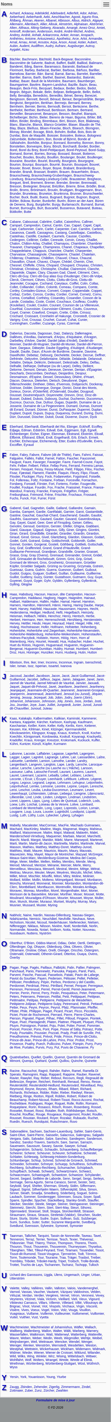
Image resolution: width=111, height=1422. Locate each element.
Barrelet (82, 74)
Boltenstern (36, 139)
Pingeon (82, 1018)
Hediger (35, 612)
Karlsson (56, 722)
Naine (27, 915)
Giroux (35, 537)
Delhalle (15, 366)
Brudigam (66, 190)
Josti (97, 701)
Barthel (48, 77)
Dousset (15, 395)
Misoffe (47, 876)
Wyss (13, 1367)
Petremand (70, 1004)
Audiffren (37, 46)
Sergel (76, 1178)
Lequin (83, 786)
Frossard (90, 494)
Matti (27, 850)
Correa (15, 298)
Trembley (16, 1261)
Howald (53, 641)
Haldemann (30, 601)
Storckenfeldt (71, 1211)
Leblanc (75, 775)
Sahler (78, 1131)
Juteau (47, 708)
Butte (27, 212)
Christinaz (32, 269)
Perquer (80, 985)
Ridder (44, 1092)
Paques (71, 971)
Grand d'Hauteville (66, 548)
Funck (24, 498)
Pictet (14, 1015)
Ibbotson (16, 662)
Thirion (51, 1243)
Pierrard (56, 1015)
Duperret (83, 409)
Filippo (78, 469)
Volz (64, 1310)
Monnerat (43, 883)
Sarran (74, 1142)
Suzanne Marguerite (65, 1222)
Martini (74, 843)
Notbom (55, 929)
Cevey (80, 240)
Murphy (71, 901)
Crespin (52, 312)
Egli (83, 430)
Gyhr (47, 580)
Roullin (97, 1114)
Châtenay (16, 258)
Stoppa (55, 1211)
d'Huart (89, 377)
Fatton (60, 458)
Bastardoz (74, 77)
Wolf (28, 1360)
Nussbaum (17, 933)
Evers (98, 441)
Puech (40, 1044)
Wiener (39, 1352)
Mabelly (15, 825)
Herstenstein (93, 619)
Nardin (37, 915)
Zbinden (26, 1387)
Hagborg (49, 598)
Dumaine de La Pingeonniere (43, 406)
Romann (92, 1103)
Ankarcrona (50, 35)
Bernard (73, 103)
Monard (80, 880)
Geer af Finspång (58, 522)
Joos (77, 701)
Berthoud (43, 110)
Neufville (65, 919)
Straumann (17, 1215)
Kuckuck (84, 740)
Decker (76, 355)
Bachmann (29, 59)
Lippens (25, 801)
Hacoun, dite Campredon (65, 594)
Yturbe (61, 1377)
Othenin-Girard (51, 954)
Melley (56, 861)
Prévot (47, 1036)
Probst (79, 1040)
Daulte (25, 351)
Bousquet (81, 164)
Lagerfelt (72, 753)
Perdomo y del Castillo (78, 982)
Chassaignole (37, 254)
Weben (26, 1338)
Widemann (83, 1349)
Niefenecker (77, 922)
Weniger (15, 1345)
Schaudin (51, 1149)
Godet (14, 541)
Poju (52, 1025)
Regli (80, 1078)
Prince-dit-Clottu (85, 1036)
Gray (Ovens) (38, 555)
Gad (26, 508)
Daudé (14, 351)
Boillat (71, 132)
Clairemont (78, 269)
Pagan (14, 967)
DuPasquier (67, 409)
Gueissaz (16, 570)
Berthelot (16, 110)
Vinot (26, 1306)
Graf (20, 548)
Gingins (81, 530)
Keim (42, 725)
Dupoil (27, 413)
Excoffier (16, 445)
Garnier (69, 511)
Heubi (36, 623)
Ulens (58, 1275)
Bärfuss (81, 70)
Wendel (74, 1341)
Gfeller (67, 526)
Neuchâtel (49, 919)
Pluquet (88, 1022)
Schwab (34, 1171)
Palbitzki (59, 967)
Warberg (78, 1331)
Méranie (53, 865)
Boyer (47, 168)
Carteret (98, 229)
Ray (36, 1078)
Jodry (68, 697)
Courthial (16, 309)
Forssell (29, 484)
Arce (75, 38)
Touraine (51, 1257)
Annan (74, 35)
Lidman (52, 793)
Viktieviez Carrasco (23, 1302)
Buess (43, 197)
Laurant (64, 772)
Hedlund (48, 612)
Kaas (13, 718)
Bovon (36, 168)
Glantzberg (58, 537)
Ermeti (93, 437)
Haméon (88, 601)
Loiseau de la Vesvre (53, 804)
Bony (47, 146)
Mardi (25, 840)
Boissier (52, 135)
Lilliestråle (17, 797)
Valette (15, 1288)
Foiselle (94, 476)
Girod (25, 537)
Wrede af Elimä (81, 1360)
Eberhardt (31, 426)
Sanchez (61, 1138)
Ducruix (28, 402)
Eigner (45, 434)
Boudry (40, 157)
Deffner (100, 355)
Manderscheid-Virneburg (27, 836)
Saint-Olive (17, 1135)
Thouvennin (58, 1246)
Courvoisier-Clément (56, 309)
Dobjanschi (79, 384)
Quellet (36, 1057)
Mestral (61, 869)
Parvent (15, 975)
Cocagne (31, 283)
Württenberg (35, 1363)
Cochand (46, 283)
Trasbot (83, 1257)
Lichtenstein (37, 793)
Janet (90, 679)
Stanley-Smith (76, 1200)
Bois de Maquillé (33, 135)
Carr (74, 229)
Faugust (15, 462)
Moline (76, 876)
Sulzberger (88, 1218)
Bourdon (30, 161)
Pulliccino (53, 1044)
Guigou (26, 573)
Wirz (51, 1356)
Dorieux (15, 391)
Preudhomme (19, 1036)
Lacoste (29, 753)
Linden (47, 797)
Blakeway (92, 121)
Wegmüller (71, 1338)
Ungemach (71, 1275)
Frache (59, 487)
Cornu (97, 294)
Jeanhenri (81, 686)
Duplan (96, 409)
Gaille (50, 508)
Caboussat (30, 221)
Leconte (15, 779)
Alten (13, 27)
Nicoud (42, 922)
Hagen (62, 598)
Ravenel (94, 1074)
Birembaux (50, 121)
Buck (24, 197)
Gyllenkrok (88, 580)
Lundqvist (77, 811)
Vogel (45, 1310)
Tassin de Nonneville (65, 1236)
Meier (23, 861)
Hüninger (33, 652)
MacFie (63, 825)
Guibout (90, 570)
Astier (82, 42)
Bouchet (15, 157)
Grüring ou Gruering (61, 566)
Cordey (50, 294)
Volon (55, 1310)
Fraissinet (73, 487)
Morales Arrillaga (84, 887)
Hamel (75, 601)
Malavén (82, 832)
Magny (83, 829)
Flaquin (63, 473)
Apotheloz (64, 38)
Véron (75, 1295)
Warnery (92, 1331)
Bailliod (82, 63)
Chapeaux (81, 247)
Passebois (55, 975)
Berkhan (47, 103)
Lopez (58, 808)
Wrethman (17, 1363)
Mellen (45, 861)
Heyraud (58, 623)
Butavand (83, 208)
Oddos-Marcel (46, 943)
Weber (36, 1338)
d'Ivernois (63, 384)
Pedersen (55, 978)
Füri (33, 498)
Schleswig (31, 1157)
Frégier (83, 491)
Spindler (27, 1200)
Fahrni (86, 455)
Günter (48, 577)
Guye (98, 577)
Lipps (36, 801)
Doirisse (15, 388)
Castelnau (17, 236)
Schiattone (74, 1153)
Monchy (15, 883)
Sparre (14, 1200)
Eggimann (71, 430)
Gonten (27, 544)
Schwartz (47, 1171)
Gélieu (87, 522)
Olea (66, 946)
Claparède (17, 272)
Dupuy (49, 413)
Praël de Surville (82, 1033)
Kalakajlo (25, 718)
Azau (25, 49)
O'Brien (29, 943)
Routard (42, 1118)
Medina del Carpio (83, 858)
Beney (78, 95)
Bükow (25, 201)
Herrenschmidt (55, 619)
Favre (66, 462)
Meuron (27, 872)
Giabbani (92, 526)
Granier (79, 551)
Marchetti (94, 836)
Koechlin (16, 736)
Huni (21, 652)
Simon (92, 1189)
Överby (15, 957)
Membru (68, 861)
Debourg (46, 355)
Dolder (27, 388)
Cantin (57, 225)
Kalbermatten (42, 718)
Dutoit (49, 417)
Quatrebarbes (19, 1057)
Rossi (39, 1111)
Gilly (61, 530)
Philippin (35, 1011)
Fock (48, 476)
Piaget (47, 1011)
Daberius (16, 333)
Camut (46, 225)
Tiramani (71, 1250)
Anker (64, 35)
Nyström (45, 933)
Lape (60, 764)
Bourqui (27, 164)
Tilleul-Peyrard (45, 1250)
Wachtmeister (19, 1327)
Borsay (51, 153)
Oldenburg (54, 946)
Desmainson (18, 377)
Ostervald (16, 954)
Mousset (76, 898)
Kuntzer (25, 744)
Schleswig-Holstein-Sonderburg (62, 1157)
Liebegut (66, 793)
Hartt (13, 609)
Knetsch (74, 733)
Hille (89, 623)
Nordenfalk (79, 926)
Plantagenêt (36, 1022)
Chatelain (88, 254)
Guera (29, 570)
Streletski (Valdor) (63, 1215)
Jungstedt (64, 705)
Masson (15, 847)
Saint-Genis (93, 1131)
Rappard (55, 1074)
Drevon (69, 395)
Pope (55, 1029)
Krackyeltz (94, 736)
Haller (55, 601)
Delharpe (29, 366)
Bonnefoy (74, 143)
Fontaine (45, 480)
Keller (51, 725)
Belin (48, 92)
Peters (14, 996)
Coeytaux (61, 283)
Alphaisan (81, 24)
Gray (24, 555)
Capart (76, 225)
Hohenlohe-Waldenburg (26, 634)
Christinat (16, 269)
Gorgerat (40, 544)
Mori (84, 890)
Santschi (53, 1142)
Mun (13, 901)
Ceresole (57, 240)
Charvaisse (18, 254)
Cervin (69, 240)
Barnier (30, 74)
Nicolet (30, 922)
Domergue (41, 388)
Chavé (30, 261)
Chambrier (78, 243)
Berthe (93, 106)
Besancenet (33, 113)
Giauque (25, 530)
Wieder (27, 1352)
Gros (43, 562)
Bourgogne (86, 161)
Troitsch (73, 1261)
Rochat (98, 1100)
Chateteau (32, 258)
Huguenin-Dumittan (38, 649)
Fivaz (13, 473)
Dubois (38, 398)
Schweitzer (59, 1175)
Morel (55, 890)
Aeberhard (17, 17)
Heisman (16, 616)
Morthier (66, 894)
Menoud (27, 865)
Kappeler (29, 722)
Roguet (60, 1103)
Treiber (95, 1257)
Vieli (74, 1299)
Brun (98, 190)
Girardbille (37, 533)
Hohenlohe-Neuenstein (83, 630)
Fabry (24, 455)
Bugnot (94, 197)
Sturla (23, 1218)
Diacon (15, 380)
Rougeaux (54, 1114)
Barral (49, 74)
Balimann (95, 63)
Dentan (80, 369)
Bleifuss (32, 128)
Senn (66, 1178)
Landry (82, 761)
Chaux (73, 258)
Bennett (32, 99)
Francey (29, 491)
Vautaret (52, 1292)
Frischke (61, 494)
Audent (25, 46)
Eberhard (16, 426)
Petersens (28, 996)
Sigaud (15, 1189)
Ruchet (93, 1118)
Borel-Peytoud (77, 150)
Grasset (92, 551)
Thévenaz (86, 1239)
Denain (41, 369)
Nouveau (88, 929)
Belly (13, 95)
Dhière (77, 377)
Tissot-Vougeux (48, 1254)
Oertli (81, 943)
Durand (77, 413)
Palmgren (93, 967)
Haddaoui (35, 598)
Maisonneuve (32, 832)
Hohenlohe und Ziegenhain (46, 630)
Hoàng (14, 627)
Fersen (15, 469)
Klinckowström (20, 733)
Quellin (48, 1057)
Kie (24, 729)
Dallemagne (83, 333)
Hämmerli (44, 605)
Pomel (80, 1025)
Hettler (25, 623)
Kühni (14, 744)
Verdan (27, 1295)
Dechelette (61, 355)
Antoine (30, 38)
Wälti (67, 1331)
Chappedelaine (20, 251)
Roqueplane (18, 1107)
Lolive (74, 804)
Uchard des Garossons (26, 1275)
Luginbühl (62, 811)
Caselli (30, 232)
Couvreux (90, 309)
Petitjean (93, 996)
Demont (29, 369)
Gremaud (56, 555)
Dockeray (95, 384)
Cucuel (61, 320)
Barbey (30, 70)
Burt (40, 208)
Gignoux (51, 530)
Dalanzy (67, 333)
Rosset (29, 1111)
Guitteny (26, 577)
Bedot (92, 88)
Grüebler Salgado (33, 566)
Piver (23, 1022)
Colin (84, 283)
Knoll (85, 733)
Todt (81, 1254)
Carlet (49, 229)
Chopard (52, 265)
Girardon (92, 533)
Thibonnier (17, 1243)
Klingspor (38, 733)
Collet (14, 287)
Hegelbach (71, 612)
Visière (15, 1310)
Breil (26, 182)
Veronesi (87, 1295)
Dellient (88, 366)
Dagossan (45, 333)
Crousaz (35, 320)
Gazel (31, 522)
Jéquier (97, 694)
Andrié (25, 35)
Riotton (39, 1096)
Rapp (43, 1074)
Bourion (15, 164)
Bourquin (41, 164)
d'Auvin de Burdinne (55, 351)
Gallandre (76, 508)
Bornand (16, 153)
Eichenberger (19, 434)
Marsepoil (81, 840)
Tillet (29, 1250)
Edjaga (15, 430)
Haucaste (50, 609)
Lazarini (41, 775)
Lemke (34, 786)
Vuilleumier (62, 1313)
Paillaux (46, 967)
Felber (22, 465)
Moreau (29, 890)
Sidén (74, 1186)
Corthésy (42, 298)
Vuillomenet (80, 1313)
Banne (38, 66)
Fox (50, 487)
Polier (70, 1025)
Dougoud (86, 391)
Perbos (56, 982)
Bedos (81, 88)
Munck (22, 901)
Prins (61, 1040)
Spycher (40, 1200)
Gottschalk (95, 544)
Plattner (63, 1022)
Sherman (50, 1186)
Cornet (73, 294)
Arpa (53, 42)
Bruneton (45, 193)
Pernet (69, 985)
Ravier (14, 1078)
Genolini (15, 526)
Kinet (45, 729)
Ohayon (39, 946)
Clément (83, 272)
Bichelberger (18, 117)
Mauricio (50, 850)
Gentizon (42, 526)
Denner (68, 369)
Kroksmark (68, 740)
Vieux (83, 1299)
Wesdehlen (76, 1345)
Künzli (36, 744)
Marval (100, 843)
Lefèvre (83, 779)
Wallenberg (32, 1331)
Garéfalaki (54, 511)
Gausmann (30, 519)
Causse (71, 236)
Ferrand (74, 465)
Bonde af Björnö (64, 139)
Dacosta (30, 333)
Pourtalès (26, 1033)
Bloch (67, 128)
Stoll (45, 1211)
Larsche (26, 768)
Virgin (80, 1306)
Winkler (41, 1356)
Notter (76, 929)
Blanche (25, 124)
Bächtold (45, 59)
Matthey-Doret (59, 847)
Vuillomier (97, 1313)
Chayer (55, 261)
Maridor (47, 840)
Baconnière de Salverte (26, 63)
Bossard (63, 153)
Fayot (98, 462)
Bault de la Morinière (45, 81)
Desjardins (66, 373)
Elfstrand (28, 437)
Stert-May (62, 1207)
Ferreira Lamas (92, 465)
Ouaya (81, 954)
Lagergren (87, 753)
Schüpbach (85, 1167)
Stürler (33, 1218)
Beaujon (15, 88)
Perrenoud (32, 989)
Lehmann (64, 782)
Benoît (43, 99)
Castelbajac (77, 232)
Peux (23, 1007)
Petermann (96, 993)
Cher (89, 261)
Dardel (41, 340)
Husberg (70, 652)
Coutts (77, 309)
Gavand (70, 519)
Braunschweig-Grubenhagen (52, 175)
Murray (83, 901)
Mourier (62, 898)
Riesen (89, 1092)
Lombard (86, 804)
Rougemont (71, 1114)
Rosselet (16, 1111)
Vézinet (30, 1299)
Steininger (96, 1204)
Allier (43, 24)
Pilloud (70, 1018)
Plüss (99, 1022)
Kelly (60, 725)
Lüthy (31, 815)
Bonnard (60, 143)
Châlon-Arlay (31, 243)
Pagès (34, 967)
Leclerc (88, 775)
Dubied (26, 398)
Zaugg (14, 1387)
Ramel (76, 1071)
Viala (40, 1299)
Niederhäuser (58, 922)
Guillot (14, 577)
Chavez (42, 261)
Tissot (99, 1250)
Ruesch (27, 1121)
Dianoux (27, 380)
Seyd (26, 1186)
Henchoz (54, 616)
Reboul (56, 1078)
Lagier (25, 757)
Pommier (93, 1025)
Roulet (86, 1114)
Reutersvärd (70, 1085)
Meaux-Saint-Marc (23, 858)
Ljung (45, 801)
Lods (96, 801)
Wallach (90, 1327)
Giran (13, 533)
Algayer (97, 20)
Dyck (93, 417)
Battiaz (15, 81)
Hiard (70, 623)
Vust (35, 1317)
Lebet (65, 775)
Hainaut (89, 598)
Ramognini (30, 1074)
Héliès (41, 616)
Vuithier (24, 1317)
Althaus (24, 27)
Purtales (28, 1047)
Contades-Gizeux (33, 290)
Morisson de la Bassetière (28, 894)
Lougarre (16, 811)
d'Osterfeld (40, 391)
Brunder (15, 193)
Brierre (71, 186)
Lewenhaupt (18, 793)
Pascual (40, 975)
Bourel (42, 161)
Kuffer (95, 740)
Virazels (54, 1306)
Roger (48, 1103)
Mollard (15, 880)
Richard (85, 1089)
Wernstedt (59, 1345)
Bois (81, 132)
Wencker (61, 1341)
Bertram (73, 110)
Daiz (57, 333)
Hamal (64, 601)
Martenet (96, 840)
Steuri (74, 1207)
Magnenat (70, 829)
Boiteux (80, 135)
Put (56, 1047)
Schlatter (16, 1157)
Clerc (95, 272)
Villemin (54, 1302)
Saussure (33, 1146)
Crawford (38, 312)
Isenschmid (93, 662)
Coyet (14, 312)
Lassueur (16, 772)
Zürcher (48, 1390)
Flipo (84, 473)
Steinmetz (17, 1207)
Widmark (98, 1349)
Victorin (51, 1299)
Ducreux (16, 402)
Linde (37, 797)
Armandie (95, 38)
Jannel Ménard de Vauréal (55, 683)
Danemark (45, 337)
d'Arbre (30, 340)
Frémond (36, 494)
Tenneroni (17, 1239)
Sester (82, 1182)
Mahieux (96, 829)
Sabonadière (19, 1131)
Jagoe (56, 679)
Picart (68, 1011)
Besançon (50, 113)
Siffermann (87, 1186)
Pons (37, 1029)
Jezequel (40, 697)
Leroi (13, 790)
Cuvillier (35, 323)
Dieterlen (41, 380)
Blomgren (92, 128)
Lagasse (58, 753)
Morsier (53, 894)
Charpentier (83, 251)
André (58, 31)
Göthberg (66, 544)
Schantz (37, 1149)
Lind (29, 797)
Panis (30, 971)
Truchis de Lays (31, 1265)
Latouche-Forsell (46, 772)
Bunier (36, 201)
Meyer (50, 872)
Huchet (98, 641)
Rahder (54, 1071)
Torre (13, 1257)
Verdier (39, 1295)
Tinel (60, 1250)
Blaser (73, 124)
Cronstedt (80, 316)
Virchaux (68, 1306)
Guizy (38, 577)
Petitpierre (47, 1000)
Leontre (60, 786)
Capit (97, 225)
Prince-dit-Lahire (44, 1040)
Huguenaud (54, 645)
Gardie (41, 511)
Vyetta (43, 1317)
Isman (21, 666)
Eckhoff (84, 426)
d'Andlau (30, 337)
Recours (69, 1078)
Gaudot (96, 515)
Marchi (14, 840)
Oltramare (17, 950)
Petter (14, 1007)
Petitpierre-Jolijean (23, 1004)
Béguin (26, 92)
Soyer (87, 1197)
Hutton (92, 652)
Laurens (78, 772)
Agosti (76, 17)
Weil (34, 1341)
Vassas (27, 1292)
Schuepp (61, 1164)
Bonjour (46, 143)
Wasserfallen (19, 1334)
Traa (62, 1257)
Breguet (15, 182)
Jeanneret (67, 690)
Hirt (96, 623)
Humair (69, 649)
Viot (44, 1306)
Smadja (36, 1193)
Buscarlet (51, 208)
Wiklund (80, 1352)
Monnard (28, 883)
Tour (41, 1257)
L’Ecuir (27, 779)
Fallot (39, 458)
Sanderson (94, 1138)
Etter (62, 441)
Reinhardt (59, 1081)
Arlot (83, 38)
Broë (101, 186)
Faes (76, 455)
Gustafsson (63, 577)
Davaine (77, 351)
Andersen (29, 31)
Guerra (52, 570)
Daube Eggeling (57, 348)
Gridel (97, 555)
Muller (99, 898)
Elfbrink (15, 437)
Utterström (17, 1278)
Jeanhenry (96, 686)
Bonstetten (17, 146)
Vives (25, 1310)
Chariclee (55, 251)
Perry (45, 993)
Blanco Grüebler (55, 124)
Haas (13, 594)
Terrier (40, 1239)
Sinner (14, 1193)
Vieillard (63, 1299)
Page (24, 967)
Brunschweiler (93, 193)
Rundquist (41, 1121)
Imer (41, 662)
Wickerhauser (49, 1349)
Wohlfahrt (16, 1360)
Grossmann (74, 562)
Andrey (15, 35)
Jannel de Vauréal (22, 683)
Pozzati (53, 1033)
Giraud (14, 537)
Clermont (26, 280)
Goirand (34, 541)
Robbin (60, 1096)
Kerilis (70, 725)
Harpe (99, 605)
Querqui (27, 1061)
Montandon (73, 883)
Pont (46, 1029)
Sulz (76, 1218)
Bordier (94, 146)
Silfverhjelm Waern (45, 1189)
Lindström (89, 797)
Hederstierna (19, 612)
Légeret (96, 779)
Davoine (90, 351)
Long (48, 808)
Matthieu (16, 850)
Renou (85, 1081)
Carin (39, 229)
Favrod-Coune (82, 462)
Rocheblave (18, 1103)
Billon (13, 121)
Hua (63, 641)
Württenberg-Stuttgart (60, 1363)
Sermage (16, 1182)
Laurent (90, 772)
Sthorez (86, 1207)
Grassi (14, 555)
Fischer (99, 469)
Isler (13, 666)
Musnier (15, 905)
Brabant (68, 168)
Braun (94, 172)
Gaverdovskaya (89, 519)
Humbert (82, 649)
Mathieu (28, 847)
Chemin (79, 261)
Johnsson (48, 701)
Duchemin (78, 398)
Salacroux (67, 1135)
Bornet (28, 153)
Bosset (76, 153)
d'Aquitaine (74, 337)
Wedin (47, 1338)
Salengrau (83, 1135)
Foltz (34, 480)
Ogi (29, 946)
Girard (23, 533)
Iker (33, 662)
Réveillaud (88, 1085)
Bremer (49, 182)
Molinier (88, 876)
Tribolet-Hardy (46, 1261)
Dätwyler (38, 348)
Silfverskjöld (68, 1189)
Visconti (91, 1306)
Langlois (49, 764)
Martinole (87, 843)
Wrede (63, 1360)
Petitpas (32, 1000)
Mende (81, 861)
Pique (14, 1022)
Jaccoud (16, 676)
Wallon (46, 1331)
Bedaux (59, 88)
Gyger (38, 580)
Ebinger (72, 426)
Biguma (80, 117)
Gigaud (38, 530)
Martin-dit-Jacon (40, 843)
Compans (79, 287)
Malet (94, 832)
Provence (16, 1044)
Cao (67, 225)
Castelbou (94, 232)
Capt (13, 229)
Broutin (53, 190)
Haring (67, 605)
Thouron (16, 1246)
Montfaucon (45, 887)
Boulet (81, 157)
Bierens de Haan (61, 117)
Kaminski (73, 718)
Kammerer (89, 718)
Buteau (97, 208)
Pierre (68, 1015)
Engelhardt (62, 437)
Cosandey (58, 298)
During (88, 413)
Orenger (63, 950)
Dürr (13, 417)
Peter (83, 993)
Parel (82, 971)
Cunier (82, 320)
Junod (87, 705)
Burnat (99, 204)
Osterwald (32, 954)
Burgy (56, 204)
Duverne (71, 417)
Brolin (14, 190)
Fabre (14, 455)
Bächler (15, 59)
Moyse (88, 898)
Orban (42, 950)
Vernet (64, 1295)
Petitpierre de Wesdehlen (74, 1000)
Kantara (15, 722)
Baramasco (52, 66)
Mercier (66, 865)
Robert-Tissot (60, 1100)
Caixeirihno (72, 221)
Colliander (27, 287)
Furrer (42, 498)
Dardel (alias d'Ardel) (62, 340)
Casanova (17, 232)
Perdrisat (32, 985)
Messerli (48, 869)
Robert (71, 1096)
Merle (77, 865)
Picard (58, 1011)
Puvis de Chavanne (74, 1047)
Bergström (32, 103)
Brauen (64, 172)
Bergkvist (16, 103)
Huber (87, 641)
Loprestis (70, 808)
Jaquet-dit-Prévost (34, 686)
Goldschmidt (60, 541)
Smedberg (51, 1193)
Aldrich (86, 20)
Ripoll (49, 1096)
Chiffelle (29, 265)
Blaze (21, 128)
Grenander (72, 555)
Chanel (67, 247)
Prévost (36, 1036)
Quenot (59, 1057)
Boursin (67, 164)
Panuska (58, 971)
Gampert (28, 511)
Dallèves (16, 337)
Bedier (70, 88)
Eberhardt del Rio (52, 426)
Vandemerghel (87, 1288)
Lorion (83, 808)
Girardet (52, 533)
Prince (67, 1036)
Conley (15, 290)
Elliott (40, 437)
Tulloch (94, 1265)
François (56, 491)
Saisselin (52, 1135)
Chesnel (15, 265)
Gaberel (15, 508)
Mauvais (85, 850)
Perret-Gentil (60, 989)
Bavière (35, 84)
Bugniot (69, 197)
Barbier (56, 70)
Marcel (81, 836)
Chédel (67, 261)
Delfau (94, 362)
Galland (61, 508)
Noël (67, 926)
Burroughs (28, 208)
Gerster (56, 526)
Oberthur (16, 943)
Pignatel (28, 1018)
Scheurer (58, 1153)
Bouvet (94, 164)
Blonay (14, 132)
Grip (79, 559)
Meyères (63, 872)
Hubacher (74, 641)
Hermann (28, 619)
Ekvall (98, 434)
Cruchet (48, 320)
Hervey (15, 623)
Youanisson (36, 1377)
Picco (78, 1011)
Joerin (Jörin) (83, 697)
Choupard (67, 265)
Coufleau (79, 301)
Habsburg (26, 594)
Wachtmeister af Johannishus (51, 1327)
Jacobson (43, 676)
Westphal (16, 1349)
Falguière (16, 458)
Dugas (59, 402)
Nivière (57, 926)
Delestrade (70, 362)
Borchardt (70, 146)
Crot (25, 320)
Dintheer (39, 384)
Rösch (56, 1107)
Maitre (47, 832)
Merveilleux (18, 869)
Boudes (28, 157)
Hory (30, 641)
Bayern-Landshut (54, 84)
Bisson (71, 121)
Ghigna (79, 526)
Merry (87, 865)
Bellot (96, 92)
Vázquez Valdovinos (74, 1292)
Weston (91, 1345)
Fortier (74, 484)
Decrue (88, 355)
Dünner (42, 409)
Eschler (15, 441)
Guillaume (77, 573)
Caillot (58, 221)
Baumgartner (19, 84)
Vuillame (32, 1313)
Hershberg (74, 619)
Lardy (70, 764)
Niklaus (33, 926)
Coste (40, 301)
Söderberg (67, 1193)
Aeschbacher (61, 17)
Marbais (68, 836)
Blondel (26, 132)
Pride (58, 1036)
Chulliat (63, 269)
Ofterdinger (17, 946)
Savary (47, 1146)
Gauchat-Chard (47, 515)
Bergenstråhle (83, 99)
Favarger (39, 462)
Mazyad (81, 854)
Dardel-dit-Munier (63, 344)
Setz (92, 1182)
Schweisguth (40, 1175)
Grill (12, 559)
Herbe (90, 616)
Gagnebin (37, 508)
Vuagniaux (17, 1313)
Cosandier (74, 298)
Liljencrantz (96, 793)
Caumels (58, 236)
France (87, 487)
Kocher (96, 733)
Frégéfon (70, 491)
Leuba (36, 790)
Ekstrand (73, 434)
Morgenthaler (70, 890)
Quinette (91, 1061)
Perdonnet (17, 985)
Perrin (25, 993)
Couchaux (64, 301)
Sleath (25, 1193)
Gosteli (53, 544)
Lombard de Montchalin (26, 808)
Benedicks (40, 95)
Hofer (45, 627)
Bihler (91, 117)
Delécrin (40, 362)
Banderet (16, 66)
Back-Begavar (63, 59)
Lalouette (16, 761)
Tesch (63, 1239)
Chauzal (85, 258)
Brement (37, 182)
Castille (31, 236)
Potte (98, 1029)
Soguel (82, 1193)
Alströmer (96, 24)
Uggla (48, 1275)
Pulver (66, 1044)
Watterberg (78, 1334)
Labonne (16, 753)
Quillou (64, 1061)
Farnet (49, 458)
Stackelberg (55, 1200)
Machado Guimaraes (85, 825)
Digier (83, 380)
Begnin (15, 92)
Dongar (56, 388)
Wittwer (91, 1356)
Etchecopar (30, 441)
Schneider (17, 1164)
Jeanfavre (65, 686)
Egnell (92, 430)
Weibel (97, 1338)
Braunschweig (20, 175)
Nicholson (17, 922)
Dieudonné (69, 380)
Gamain (89, 508)
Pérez (45, 985)
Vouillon (84, 1310)
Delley (76, 366)
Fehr (13, 465)
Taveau (86, 1236)
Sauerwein (17, 1146)
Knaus (62, 733)
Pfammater (78, 1007)
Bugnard (56, 197)
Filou (88, 469)
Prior (70, 1040)
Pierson (15, 1018)
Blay (13, 128)
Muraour (46, 901)
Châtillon (47, 258)
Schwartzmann (66, 1171)
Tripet (62, 1261)
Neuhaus (78, 919)
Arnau (23, 42)
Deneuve (54, 369)
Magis (57, 829)
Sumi (13, 1222)
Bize (81, 121)
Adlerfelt (72, 13)
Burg (30, 204)
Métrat (95, 869)
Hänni (56, 605)
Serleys (98, 1178)
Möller (26, 880)
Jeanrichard (53, 694)
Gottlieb (80, 544)
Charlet (68, 251)
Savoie (58, 1146)
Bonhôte (33, 143)
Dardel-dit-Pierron (89, 344)
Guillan (64, 573)
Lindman (74, 797)
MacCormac (47, 825)
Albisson (64, 20)
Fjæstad (25, 473)
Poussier (41, 1033)
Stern (41, 1207)
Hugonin (38, 645)
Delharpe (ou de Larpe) (54, 366)
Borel (13, 150)
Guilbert (51, 573)
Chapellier (97, 247)
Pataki (68, 975)
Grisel (88, 559)
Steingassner (78, 1204)
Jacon (56, 676)
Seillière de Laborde (47, 1178)
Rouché (15, 1114)
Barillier (94, 70)
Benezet (90, 95)
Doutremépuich (34, 395)
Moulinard (17, 898)
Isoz (31, 666)
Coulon (43, 305)
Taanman (16, 1236)
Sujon (54, 1218)
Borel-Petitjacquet (52, 150)
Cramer (25, 312)
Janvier (81, 683)
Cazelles (85, 236)
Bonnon (87, 143)
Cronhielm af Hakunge (55, 316)
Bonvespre (34, 146)
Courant (55, 305)
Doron (26, 391)
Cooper (65, 290)
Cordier (62, 294)
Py (92, 1047)
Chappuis (39, 251)
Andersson (44, 31)
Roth (61, 1111)
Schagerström (20, 1149)
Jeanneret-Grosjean (90, 690)
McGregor (95, 854)
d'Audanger (94, 348)
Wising (61, 1356)
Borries (40, 153)
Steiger (51, 1204)
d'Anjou (59, 337)
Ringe (28, 1096)
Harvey (23, 609)
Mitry (66, 876)
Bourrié (55, 164)
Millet (13, 876)
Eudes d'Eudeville (79, 441)
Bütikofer (16, 212)
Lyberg (65, 815)
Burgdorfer (42, 204)
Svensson (32, 1226)
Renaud (73, 1081)
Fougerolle (87, 484)
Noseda (32, 929)
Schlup (36, 1160)
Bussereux (67, 208)
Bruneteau (30, 193)
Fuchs (14, 498)
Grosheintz (56, 562)
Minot (23, 876)
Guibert (78, 570)
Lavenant (27, 775)
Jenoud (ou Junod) (76, 694)
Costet (50, 301)
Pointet (43, 1025)
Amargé (72, 27)
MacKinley (31, 829)
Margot (36, 840)
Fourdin (40, 487)
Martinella (61, 843)
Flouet (93, 473)
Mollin (36, 880)
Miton (58, 876)
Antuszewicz (46, 38)
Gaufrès (15, 519)
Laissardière (86, 757)
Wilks (21, 1356)
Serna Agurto (33, 1182)
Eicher (34, 434)
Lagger (15, 757)
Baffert (61, 63)
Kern (79, 725)
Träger (71, 1257)
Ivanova (66, 666)
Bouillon (53, 157)
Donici (67, 388)
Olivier (88, 946)
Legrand (38, 782)
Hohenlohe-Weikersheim (62, 634)
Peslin (55, 993)
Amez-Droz (87, 27)
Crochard (16, 316)
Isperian (41, 666)
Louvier (48, 811)
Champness (51, 247)
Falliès (29, 458)
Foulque (27, 487)
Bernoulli (54, 106)
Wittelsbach (76, 1356)
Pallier (80, 967)
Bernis (41, 106)
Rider (54, 1092)
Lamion (44, 761)
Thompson (65, 1243)
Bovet (26, 168)
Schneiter (32, 1164)
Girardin (79, 533)
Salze (49, 1138)
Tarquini (43, 1236)
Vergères (52, 1295)
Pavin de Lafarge (87, 975)
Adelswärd (57, 13)
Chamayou (61, 243)
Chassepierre (57, 254)
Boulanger (67, 157)
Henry (66, 616)
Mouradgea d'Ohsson (40, 898)
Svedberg (88, 1222)
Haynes (82, 609)
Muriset (59, 901)
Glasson (87, 537)
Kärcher (42, 722)
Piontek (95, 1018)
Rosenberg (81, 1107)
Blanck (37, 124)
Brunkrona (61, 193)
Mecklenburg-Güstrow (52, 858)
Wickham (67, 1349)
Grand (47, 548)
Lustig (14, 815)
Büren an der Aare (80, 201)
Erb (73, 437)
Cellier (44, 240)
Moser (78, 894)
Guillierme (93, 573)
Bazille (72, 84)
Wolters (38, 1360)
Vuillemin (46, 1313)
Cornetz (85, 294)
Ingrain (79, 662)
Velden (95, 1292)
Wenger (86, 1341)
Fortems (62, 484)
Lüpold (90, 811)
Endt (49, 437)
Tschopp (81, 1265)
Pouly (13, 1033)
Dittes (51, 384)
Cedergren (17, 240)
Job (50, 697)
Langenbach (18, 764)
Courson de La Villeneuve (81, 305)
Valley (25, 1288)
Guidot (14, 573)
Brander (15, 172)
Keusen (15, 729)
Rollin (80, 1103)
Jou (12, 705)
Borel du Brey (28, 150)
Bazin (83, 84)
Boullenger (94, 157)
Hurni (59, 652)
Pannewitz (42, 971)
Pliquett (76, 1022)
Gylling (15, 584)
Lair (73, 757)
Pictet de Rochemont (34, 1015)
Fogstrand (80, 476)
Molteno (48, 880)
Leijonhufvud (19, 786)
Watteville (95, 1334)
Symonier (76, 1226)
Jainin (66, 679)
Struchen (83, 1215)
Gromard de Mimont (24, 562)
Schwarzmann (20, 1175)
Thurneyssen (77, 1246)
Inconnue (65, 662)
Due (39, 402)
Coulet (31, 305)
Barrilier (15, 77)
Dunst (53, 409)
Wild (13, 1356)
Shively (63, 1186)
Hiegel (80, 623)
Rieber (64, 1092)
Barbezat (42, 70)
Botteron (89, 153)
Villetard (67, 1302)
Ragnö (43, 1071)
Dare (13, 348)
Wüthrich (93, 1363)
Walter (57, 1331)
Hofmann (57, 627)
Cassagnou (45, 232)
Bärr (40, 74)
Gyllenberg (72, 580)
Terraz (29, 1239)
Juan (41, 705)
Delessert (54, 362)
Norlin (93, 926)
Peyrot (55, 1007)
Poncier (26, 1029)
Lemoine (47, 786)
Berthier (29, 110)
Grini (70, 559)
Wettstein (31, 1349)
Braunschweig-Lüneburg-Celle (46, 179)
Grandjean (49, 551)
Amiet (101, 27)
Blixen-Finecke (50, 128)
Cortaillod (28, 298)
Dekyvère (31, 359)
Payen (42, 978)
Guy (90, 577)
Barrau (70, 74)
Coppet (96, 290)
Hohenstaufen (91, 634)
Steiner (63, 1204)
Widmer (15, 1352)
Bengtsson (17, 99)
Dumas (84, 406)
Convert (53, 290)
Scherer (29, 1153)
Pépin (45, 982)
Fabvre (34, 455)
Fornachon (89, 480)
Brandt (27, 172)
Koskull (65, 736)
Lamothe (58, 761)
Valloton (59, 1288)
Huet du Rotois (20, 645)
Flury (39, 476)
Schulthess (77, 1164)
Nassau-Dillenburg (57, 915)
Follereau (22, 480)
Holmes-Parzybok (22, 638)
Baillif (71, 63)
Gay (12, 522)
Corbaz (15, 294)
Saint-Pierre (35, 1135)
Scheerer (16, 1153)
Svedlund (16, 1226)
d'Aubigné (78, 348)
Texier (73, 1239)
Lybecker (52, 815)
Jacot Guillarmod (83, 676)
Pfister (14, 1011)
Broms (24, 190)
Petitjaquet (78, 996)
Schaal (81, 1146)
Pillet (60, 1018)
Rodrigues (35, 1103)
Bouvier (15, 168)
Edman (26, 430)
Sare (63, 1142)
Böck (49, 132)
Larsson (86, 768)
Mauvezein (17, 854)
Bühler (14, 201)
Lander (71, 761)
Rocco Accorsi (82, 1100)
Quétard (41, 1061)
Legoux (25, 782)
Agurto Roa (90, 17)
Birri (62, 121)
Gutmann (79, 577)
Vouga (73, 1310)
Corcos (38, 294)
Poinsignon (28, 1025)
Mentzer (40, 865)
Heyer (46, 623)
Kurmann (60, 744)
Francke (42, 491)
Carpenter (62, 229)
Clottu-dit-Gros (67, 280)
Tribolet (29, 1261)
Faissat (98, 455)
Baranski (68, 66)
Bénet (68, 95)
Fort (51, 484)
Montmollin (63, 887)
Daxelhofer (17, 355)
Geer (40, 522)
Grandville (65, 551)
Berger (99, 99)
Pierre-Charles (84, 1015)
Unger (85, 1275)
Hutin (82, 652)
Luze (40, 815)
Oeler (72, 943)
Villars (43, 1302)
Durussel (23, 417)
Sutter (45, 1222)
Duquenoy (63, 413)
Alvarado (58, 27)
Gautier (58, 519)
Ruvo (73, 1121)
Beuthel (76, 113)
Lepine (72, 786)
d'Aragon (90, 337)
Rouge (40, 1114)
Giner (70, 530)
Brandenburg (85, 168)
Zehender (40, 1387)
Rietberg (16, 1096)
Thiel (29, 1243)
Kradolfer (16, 740)
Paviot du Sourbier (23, 978)
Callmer (87, 221)
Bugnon (81, 197)
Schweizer (76, 1175)
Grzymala (84, 566)
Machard (16, 829)
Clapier (31, 272)
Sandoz (15, 1142)
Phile (23, 1011)
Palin (70, 967)
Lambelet (31, 761)
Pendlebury (31, 982)
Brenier (74, 182)
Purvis (40, 1047)
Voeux (35, 1310)
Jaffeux (45, 679)
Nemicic (35, 919)
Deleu (84, 362)
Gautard (46, 519)
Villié (78, 1302)
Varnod (15, 1292)
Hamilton (29, 605)
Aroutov (43, 42)
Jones (68, 701)
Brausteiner (77, 179)
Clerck (14, 280)
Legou (14, 782)
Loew (13, 804)
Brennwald (88, 182)
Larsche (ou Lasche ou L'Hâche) (56, 768)
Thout (27, 1246)
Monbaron (94, 880)
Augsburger (76, 46)
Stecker (15, 1204)
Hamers (15, 605)
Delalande (79, 359)
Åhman (27, 20)
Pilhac (50, 1018)
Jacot (65, 676)
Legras (51, 782)
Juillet (51, 705)
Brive (81, 186)
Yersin (14, 1377)
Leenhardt (55, 779)
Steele (39, 1204)
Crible (74, 312)
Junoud (36, 708)
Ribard (63, 1089)
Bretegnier (30, 186)
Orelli (52, 950)
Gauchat (28, 515)
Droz (79, 395)
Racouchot (29, 1071)
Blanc (14, 124)
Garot (80, 511)
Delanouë (95, 359)
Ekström (87, 434)
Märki (58, 840)
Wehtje (85, 1338)
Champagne (32, 247)
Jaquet (14, 686)
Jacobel (28, 676)
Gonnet (15, 544)
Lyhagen (78, 815)
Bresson (15, 186)
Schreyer (47, 1164)
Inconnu (51, 662)
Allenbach (32, 24)
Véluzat (15, 1295)
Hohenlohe (17, 630)
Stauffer (93, 1200)
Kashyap (70, 722)
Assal (72, 42)
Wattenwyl (61, 1334)
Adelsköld (42, 13)
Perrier (14, 993)
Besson (64, 113)
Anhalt (36, 35)
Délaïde (64, 359)
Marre (68, 840)
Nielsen (93, 922)
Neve (90, 919)
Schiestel (89, 1153)
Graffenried (33, 548)
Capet (87, 225)
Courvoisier (32, 309)
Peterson (43, 996)
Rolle (70, 1103)
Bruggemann (84, 190)
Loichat (32, 804)
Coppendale (81, 290)
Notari (44, 929)
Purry (89, 1044)
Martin (23, 843)
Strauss (43, 1215)
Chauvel (61, 258)
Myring (52, 905)
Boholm (60, 132)
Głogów (26, 584)
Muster (41, 905)
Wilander (93, 1352)
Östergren (91, 950)
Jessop (27, 697)
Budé (34, 197)
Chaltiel (47, 243)
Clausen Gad (56, 272)
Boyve (57, 168)
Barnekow (17, 74)
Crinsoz (85, 312)
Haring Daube (83, 605)
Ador (83, 13)
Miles (98, 872)
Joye (33, 705)
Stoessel (34, 1211)
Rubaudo (79, 1118)
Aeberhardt (34, 17)
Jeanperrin (17, 694)
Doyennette (55, 395)
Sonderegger (46, 1197)
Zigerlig (54, 1387)
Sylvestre (47, 1226)
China (40, 265)
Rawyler (26, 1078)
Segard (26, 1178)
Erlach (82, 437)
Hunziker (47, 652)
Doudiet (73, 391)
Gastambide (94, 511)
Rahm (66, 1071)
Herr (40, 619)
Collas (93, 283)
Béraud (55, 99)
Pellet (81, 978)
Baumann (69, 81)
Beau (92, 84)
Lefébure (70, 779)
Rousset (15, 1118)
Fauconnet (87, 458)
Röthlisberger (75, 1111)
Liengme (80, 793)
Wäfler (78, 1327)
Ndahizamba (19, 919)
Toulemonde (27, 1257)
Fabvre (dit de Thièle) (56, 455)
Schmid (48, 1160)
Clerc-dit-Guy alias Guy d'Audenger (55, 276)
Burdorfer (49, 201)
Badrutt (49, 63)
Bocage (38, 132)
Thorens (80, 1243)
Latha (28, 772)
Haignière (75, 598)
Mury (92, 901)
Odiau (62, 943)
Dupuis (38, 413)
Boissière (66, 135)
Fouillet (15, 487)
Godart (99, 537)
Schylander (93, 1175)
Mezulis (76, 872)
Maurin (62, 850)
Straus (31, 1215)
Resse (96, 1081)
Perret (45, 989)
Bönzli (56, 146)
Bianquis (90, 113)
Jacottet (32, 679)
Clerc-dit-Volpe (91, 276)
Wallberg (16, 1331)
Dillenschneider (20, 384)
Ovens (92, 954)
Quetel (52, 1061)
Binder (23, 121)
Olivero (77, 946)
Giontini (93, 530)
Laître (101, 757)
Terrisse (52, 1239)
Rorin (32, 1107)
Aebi (47, 17)
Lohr (22, 804)
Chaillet (91, 240)
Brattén (52, 172)
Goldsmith (78, 541)
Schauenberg (68, 1149)
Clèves (40, 280)
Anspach (87, 35)
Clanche (93, 269)
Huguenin (71, 645)
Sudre (44, 1218)
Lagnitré (37, 757)
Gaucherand (68, 515)
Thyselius (94, 1246)
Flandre (51, 473)
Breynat (44, 186)
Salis (26, 1138)
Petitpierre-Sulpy (49, 1004)
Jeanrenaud (35, 694)
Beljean (58, 92)
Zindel (86, 1387)
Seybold (15, 1186)
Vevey (99, 1295)
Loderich (85, 801)
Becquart (45, 88)
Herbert (15, 619)
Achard (15, 13)
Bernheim (16, 106)
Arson (63, 42)
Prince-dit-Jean (20, 1040)
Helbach (30, 616)
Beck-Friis (30, 88)
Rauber (81, 1074)
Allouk (53, 24)
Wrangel (51, 1360)
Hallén (44, 601)
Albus (75, 20)
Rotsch (92, 1111)
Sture (13, 1218)
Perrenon (16, 989)
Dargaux (24, 348)
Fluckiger (28, 476)
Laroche (81, 764)
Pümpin (78, 1044)
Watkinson (37, 1334)
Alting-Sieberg (41, 27)
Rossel (96, 1107)
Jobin (58, 697)
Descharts (17, 373)
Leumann (76, 790)
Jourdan (22, 705)
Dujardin (71, 402)
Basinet (59, 77)
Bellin (86, 92)
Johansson (32, 701)
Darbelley (16, 340)
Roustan (29, 1118)
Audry (49, 46)
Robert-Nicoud (38, 1100)
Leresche (96, 786)
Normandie (17, 929)
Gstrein (98, 566)
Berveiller (16, 113)
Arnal (13, 42)
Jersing (15, 697)
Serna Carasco (55, 1182)
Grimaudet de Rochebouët (35, 559)
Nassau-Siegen (83, 915)
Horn (73, 638)
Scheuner (43, 1153)
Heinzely (87, 612)
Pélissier (69, 978)
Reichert (44, 1081)
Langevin (35, 764)
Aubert (92, 42)
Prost (90, 1040)
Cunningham (19, 323)
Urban (95, 1275)
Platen (51, 1022)
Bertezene (80, 106)
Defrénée (16, 359)
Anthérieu (16, 38)
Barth (37, 77)
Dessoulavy (62, 377)
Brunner (75, 193)
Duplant (15, 413)
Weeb (58, 1338)
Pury (49, 1047)
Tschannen (52, 1265)
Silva (82, 1189)
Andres (89, 31)
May (29, 854)
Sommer (29, 1197)
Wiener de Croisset (59, 1352)
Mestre (73, 869)
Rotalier (50, 1111)
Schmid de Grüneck (69, 1160)
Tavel (97, 1236)
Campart (16, 225)
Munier (33, 901)
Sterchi (31, 1207)
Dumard (72, 406)
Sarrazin (86, 1142)
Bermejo (60, 103)
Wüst (81, 1363)
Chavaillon (17, 261)
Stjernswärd (18, 1211)
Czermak (73, 323)
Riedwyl (76, 1092)
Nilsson (45, 926)
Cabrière (45, 221)
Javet (52, 686)
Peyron (44, 1007)
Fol (12, 480)
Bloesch (78, 128)
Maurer (37, 850)
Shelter (37, 1186)
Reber (45, 1078)
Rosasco (44, 1107)
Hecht (94, 609)
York (23, 1377)
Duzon (83, 417)
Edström (39, 430)
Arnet (32, 42)
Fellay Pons (58, 465)
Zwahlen (62, 1390)
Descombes (34, 373)
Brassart (40, 172)
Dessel (48, 377)
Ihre (26, 662)
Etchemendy (48, 441)
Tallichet (30, 1236)
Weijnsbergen (19, 1341)
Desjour (80, 373)
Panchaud (17, 971)
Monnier (57, 883)
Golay (46, 541)
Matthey (41, 847)
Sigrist (25, 1189)
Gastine (15, 515)
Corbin (26, 294)
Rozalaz (66, 1118)
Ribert (74, 1089)
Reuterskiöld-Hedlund (44, 1085)
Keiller (32, 725)
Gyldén (57, 580)
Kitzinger (57, 729)
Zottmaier (16, 1390)
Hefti (59, 612)
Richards (16, 1092)
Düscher (37, 417)
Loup (27, 811)
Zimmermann (70, 1387)
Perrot (35, 993)
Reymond (16, 1089)
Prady (65, 1033)
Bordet (83, 146)
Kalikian (59, 718)
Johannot (16, 701)
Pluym (14, 1025)
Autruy (89, 46)
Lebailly (53, 775)
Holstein (42, 638)
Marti (13, 843)
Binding (35, 121)
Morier (93, 890)
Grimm (61, 559)
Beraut (67, 99)
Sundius (24, 1222)
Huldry (58, 649)
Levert (89, 790)
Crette (63, 312)
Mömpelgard (64, 880)
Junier (76, 705)
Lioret (14, 801)
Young (50, 1377)
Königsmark (32, 736)
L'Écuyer (40, 779)
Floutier (15, 476)
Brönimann (38, 190)
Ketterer (90, 725)
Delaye (28, 362)
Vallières (37, 1288)
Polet (61, 1025)
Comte (92, 287)
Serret (72, 1182)
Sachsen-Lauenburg (58, 1131)
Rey (100, 1085)
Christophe (48, 269)
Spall (96, 1197)
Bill (99, 117)
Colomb (51, 287)
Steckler (27, 1204)
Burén (61, 201)
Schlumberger (19, 1160)
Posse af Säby (70, 1029)
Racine (15, 1071)
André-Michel (73, 31)
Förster (42, 484)
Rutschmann (59, 1121)
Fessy (39, 469)
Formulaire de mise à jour (55, 1400)
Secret (14, 1178)
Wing (30, 1356)
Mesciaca (34, 869)
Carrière (84, 229)
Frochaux (75, 494)
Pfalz (65, 1007)
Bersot (66, 106)
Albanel (51, 20)
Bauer (25, 81)
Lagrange (51, 757)
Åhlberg (15, 20)
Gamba (15, 511)
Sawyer (70, 1146)
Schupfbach (18, 1171)
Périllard (56, 985)
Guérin (40, 570)
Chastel (74, 254)
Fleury (74, 473)
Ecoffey (97, 426)
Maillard (15, 832)
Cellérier (32, 240)
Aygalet (15, 49)
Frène (49, 494)
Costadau (27, 301)
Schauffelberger (91, 1149)
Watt (49, 1334)
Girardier (65, 533)
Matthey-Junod (80, 847)
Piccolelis (90, 1011)
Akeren (39, 20)
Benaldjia (24, 95)
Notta (66, 929)
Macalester (30, 825)
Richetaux (31, 1092)
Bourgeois (69, 161)
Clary (41, 272)
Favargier (54, 462)
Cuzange (48, 323)
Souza (77, 1197)
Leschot (24, 790)
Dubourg (51, 398)
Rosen (67, 1107)
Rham (53, 1089)
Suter (35, 1222)
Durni (98, 413)
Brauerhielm (79, 172)
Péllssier (16, 982)
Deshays (50, 373)
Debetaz (33, 355)
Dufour (48, 402)
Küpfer (47, 744)
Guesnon (64, 570)
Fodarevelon (62, 476)
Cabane (15, 221)
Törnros (90, 1254)
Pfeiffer (92, 1007)
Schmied (91, 1160)
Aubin (14, 46)
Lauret (14, 775)
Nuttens (32, 933)
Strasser (88, 1211)
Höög (64, 638)
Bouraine (16, 161)
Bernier (30, 106)
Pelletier (92, 978)
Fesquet (27, 469)
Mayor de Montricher (59, 854)
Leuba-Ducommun (55, 790)
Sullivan (65, 1218)
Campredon (32, 225)
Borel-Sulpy (97, 150)
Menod (15, 865)
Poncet (15, 1029)
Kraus (28, 740)
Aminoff (15, 31)
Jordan (88, 701)
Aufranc (60, 46)
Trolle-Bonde (90, 1261)
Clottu (51, 280)
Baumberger (86, 81)
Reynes (41, 1089)
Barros (27, 77)
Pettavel (97, 1004)
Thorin (92, 1243)
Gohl (23, 541)
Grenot (86, 555)
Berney (86, 103)
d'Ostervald (58, 391)
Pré (97, 1033)
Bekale (38, 92)
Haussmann (67, 609)
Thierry (40, 1243)
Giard (13, 530)
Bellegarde (73, 92)
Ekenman (58, 434)
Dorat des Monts (84, 388)
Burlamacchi (70, 204)
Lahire (64, 757)
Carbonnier (26, 229)
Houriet (41, 641)
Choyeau (82, 265)
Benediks (56, 95)
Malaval (68, 832)
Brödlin (91, 186)
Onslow (31, 950)
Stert (50, 1207)
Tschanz (67, 1265)
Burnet (14, 208)
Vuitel (14, 1317)
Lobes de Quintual (64, 801)
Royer (54, 1118)
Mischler (34, 876)
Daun (35, 351)
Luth (23, 815)
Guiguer (38, 573)
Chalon (15, 243)
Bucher (15, 197)
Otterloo (69, 954)
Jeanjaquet (17, 690)
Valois (71, 1288)
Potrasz (87, 1029)
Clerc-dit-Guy (19, 276)
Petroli (84, 1004)
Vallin (48, 1288)
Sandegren (77, 1138)
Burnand (87, 204)
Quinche (77, 1061)
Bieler (43, 117)
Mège (14, 861)
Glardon (73, 537)
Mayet (38, 854)
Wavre (14, 1338)
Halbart (15, 601)
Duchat (64, 398)
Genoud (29, 526)
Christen (96, 265)
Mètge (84, 869)
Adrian (92, 13)
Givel (45, 537)
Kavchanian (18, 725)
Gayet (21, 522)
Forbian (59, 480)
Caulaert (44, 236)
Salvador (37, 1138)
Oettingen (94, 943)
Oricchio (76, 950)
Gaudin (84, 515)
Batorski (89, 77)
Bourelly (54, 161)
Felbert (33, 465)
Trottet (14, 1265)
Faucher (73, 458)
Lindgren (60, 797)
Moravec (16, 890)
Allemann (16, 24)
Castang (61, 232)
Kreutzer (53, 740)
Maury (73, 850)
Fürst (51, 498)
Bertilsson (58, 110)
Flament (38, 473)
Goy (12, 548)
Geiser (76, 522)
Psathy (30, 1044)
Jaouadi (93, 683)
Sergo (87, 1178)
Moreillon (42, 890)
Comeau (65, 287)
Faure (27, 462)
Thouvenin (40, 1246)
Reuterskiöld (18, 1085)
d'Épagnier (94, 369)
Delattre (15, 362)
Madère (45, 829)
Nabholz (15, 915)
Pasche (27, 975)
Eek (60, 430)
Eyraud (29, 445)
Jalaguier (78, 679)
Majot (58, 832)
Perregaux (95, 985)
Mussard (29, 905)
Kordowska (50, 736)
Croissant (31, 316)
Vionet (35, 1306)
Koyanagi (78, 736)
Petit (66, 996)
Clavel (71, 272)
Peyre (33, 1007)
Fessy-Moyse (54, 469)
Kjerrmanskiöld (75, 729)
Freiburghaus (19, 494)
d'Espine (35, 377)
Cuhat (72, 320)
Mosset (89, 894)
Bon (49, 139)
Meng (91, 861)
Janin (100, 679)
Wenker (28, 1345)
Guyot (28, 580)
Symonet (61, 1226)
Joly (59, 701)
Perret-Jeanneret (83, 989)
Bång (28, 66)
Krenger (39, 740)
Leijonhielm (94, 782)
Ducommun (94, 398)
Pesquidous (69, 993)
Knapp (51, 733)
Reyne (29, 1089)
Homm (54, 638)
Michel (87, 872)
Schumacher (66, 1167)
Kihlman (34, 729)
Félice (44, 465)
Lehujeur (78, 782)
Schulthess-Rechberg (40, 1167)
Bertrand (86, 110)
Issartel (53, 666)
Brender (62, 182)
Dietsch (54, 380)
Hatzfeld (36, 609)
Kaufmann (85, 722)
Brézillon (58, 186)
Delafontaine (49, 359)
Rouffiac (28, 1114)
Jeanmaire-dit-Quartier (43, 690)
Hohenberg (88, 627)
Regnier (31, 1081)
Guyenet (16, 580)
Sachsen (36, 1131)
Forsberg (16, 484)
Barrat (59, 74)
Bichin (33, 117)
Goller (91, 541)
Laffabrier (43, 753)
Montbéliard (27, 887)
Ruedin (15, 1121)
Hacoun (40, 594)
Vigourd (94, 1299)
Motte (100, 894)
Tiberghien (17, 1250)
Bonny (99, 143)
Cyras (61, 323)
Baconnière (83, 59)
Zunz (38, 1390)
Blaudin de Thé (90, 124)
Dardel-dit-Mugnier (36, 344)
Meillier (34, 861)
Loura (37, 811)
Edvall (51, 430)
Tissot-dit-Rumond (23, 1254)
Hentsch (78, 616)
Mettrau (15, 872)
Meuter (39, 872)
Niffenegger (18, 926)
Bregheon (94, 179)
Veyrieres (16, 1299)
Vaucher (39, 1292)
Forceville (73, 480)
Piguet (39, 1018)
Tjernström (68, 1254)
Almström (65, 24)
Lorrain (94, 808)
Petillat (56, 996)
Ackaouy (27, 13)
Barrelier (95, 74)
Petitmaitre (17, 1000)
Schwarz (85, 1171)
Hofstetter (72, 627)
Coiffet (74, 283)
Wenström (43, 1345)
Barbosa (68, 70)
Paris (91, 971)
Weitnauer (46, 1341)
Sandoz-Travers (33, 1142)
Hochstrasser (30, 627)
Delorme (16, 369)
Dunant (30, 409)
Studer (96, 1215)
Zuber (29, 1390)
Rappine (69, 1074)
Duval (59, 417)
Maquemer (53, 836)
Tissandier (86, 1250)
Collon (39, 287)
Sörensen (64, 1197)
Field (68, 469)
